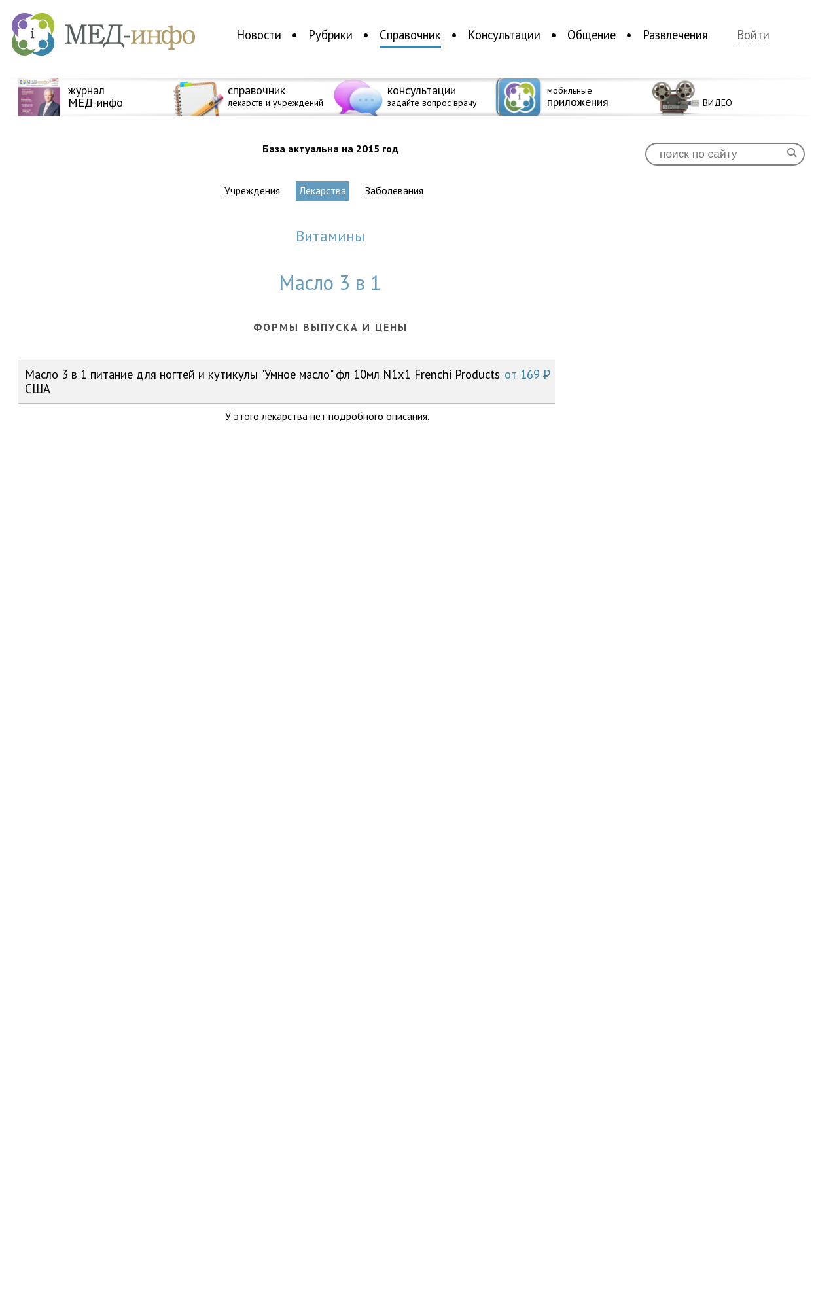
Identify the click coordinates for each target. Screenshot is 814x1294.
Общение (591, 35)
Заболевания (394, 190)
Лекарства (322, 190)
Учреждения (252, 190)
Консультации (504, 35)
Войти (753, 35)
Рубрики (330, 35)
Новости (258, 35)
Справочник (410, 35)
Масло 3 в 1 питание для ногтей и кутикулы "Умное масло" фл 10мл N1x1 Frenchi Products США (287, 381)
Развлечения (675, 35)
